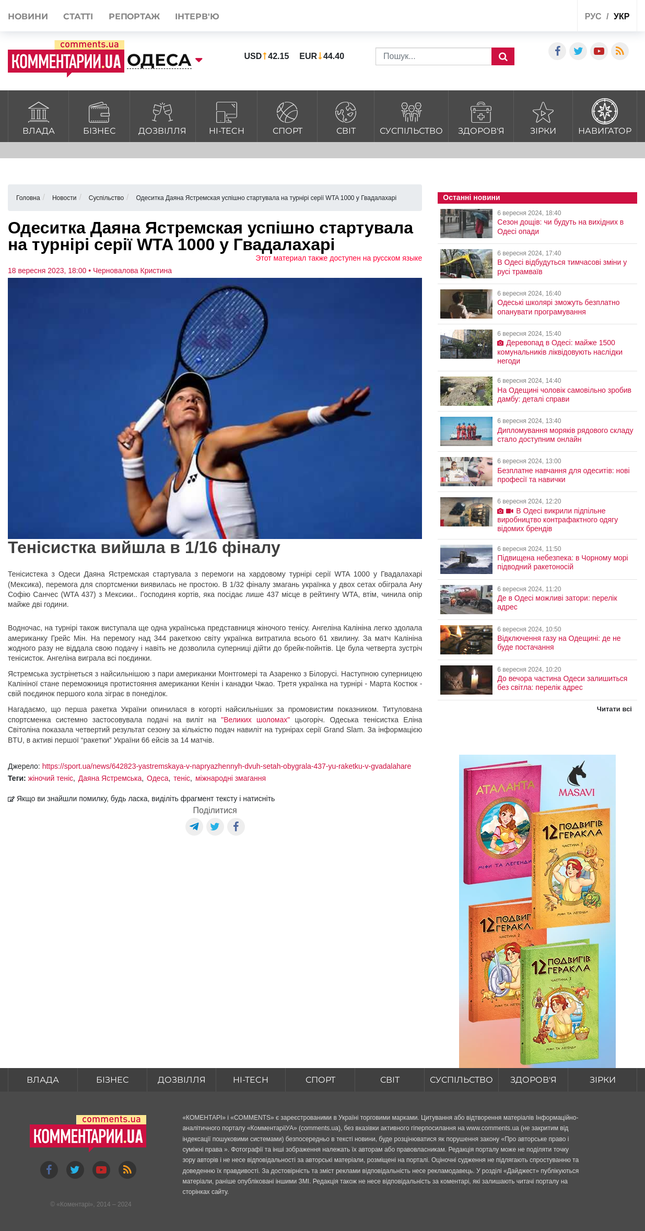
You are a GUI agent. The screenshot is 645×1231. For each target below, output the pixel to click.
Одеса (157, 778)
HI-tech (226, 116)
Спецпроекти (530, 17)
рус (593, 16)
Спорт (287, 116)
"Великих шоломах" (255, 720)
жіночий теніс (50, 778)
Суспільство (411, 116)
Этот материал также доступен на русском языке (338, 258)
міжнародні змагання (230, 778)
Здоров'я (481, 116)
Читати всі (614, 709)
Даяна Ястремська (110, 778)
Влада (38, 116)
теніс (181, 778)
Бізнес (99, 116)
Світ (346, 116)
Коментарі (75, 1204)
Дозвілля (162, 116)
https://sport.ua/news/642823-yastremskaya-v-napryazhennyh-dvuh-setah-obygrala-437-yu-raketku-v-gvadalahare (227, 766)
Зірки (543, 116)
